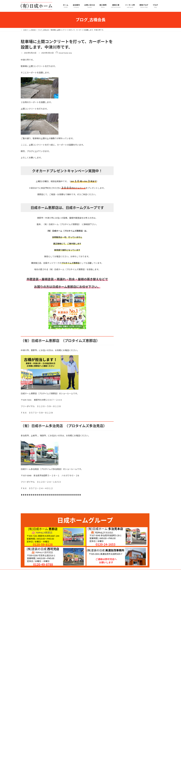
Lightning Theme (90, 615)
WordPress (77, 615)
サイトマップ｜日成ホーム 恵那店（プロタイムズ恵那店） (42, 605)
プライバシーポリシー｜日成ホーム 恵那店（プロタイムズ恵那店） (43, 600)
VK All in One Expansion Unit (106, 615)
